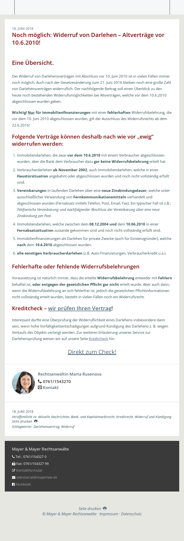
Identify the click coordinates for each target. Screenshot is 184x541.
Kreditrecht (124, 416)
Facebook (23, 484)
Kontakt (51, 387)
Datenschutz (131, 514)
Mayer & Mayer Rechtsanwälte (92, 6)
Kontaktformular (29, 470)
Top (92, 528)
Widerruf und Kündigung (153, 416)
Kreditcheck (98, 338)
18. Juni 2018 (22, 411)
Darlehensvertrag (46, 426)
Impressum (108, 514)
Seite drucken (24, 421)
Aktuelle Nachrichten (53, 416)
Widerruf (67, 426)
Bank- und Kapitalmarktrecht (93, 416)
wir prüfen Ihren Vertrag (79, 308)
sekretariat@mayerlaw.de (36, 477)
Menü (7, 7)
